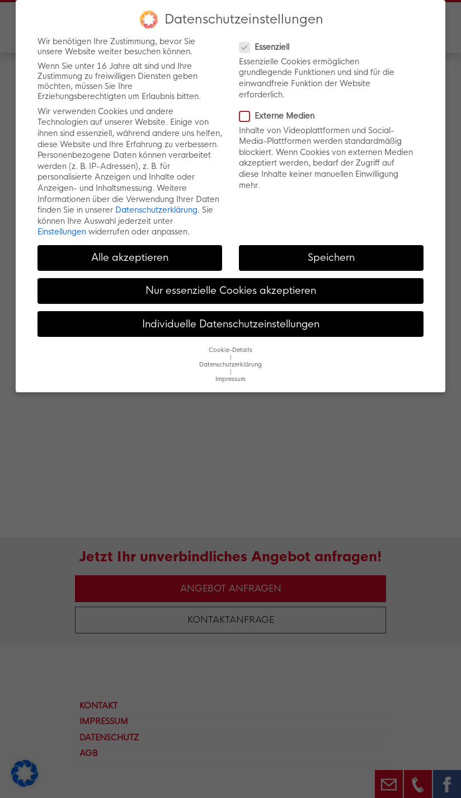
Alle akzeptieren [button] (129, 257)
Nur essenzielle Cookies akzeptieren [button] (230, 290)
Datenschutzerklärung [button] (230, 364)
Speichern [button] (331, 257)
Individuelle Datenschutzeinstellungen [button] (230, 324)
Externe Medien (280, 116)
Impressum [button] (230, 379)
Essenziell (268, 47)
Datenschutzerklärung (156, 210)
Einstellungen (61, 232)
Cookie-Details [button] (230, 350)
